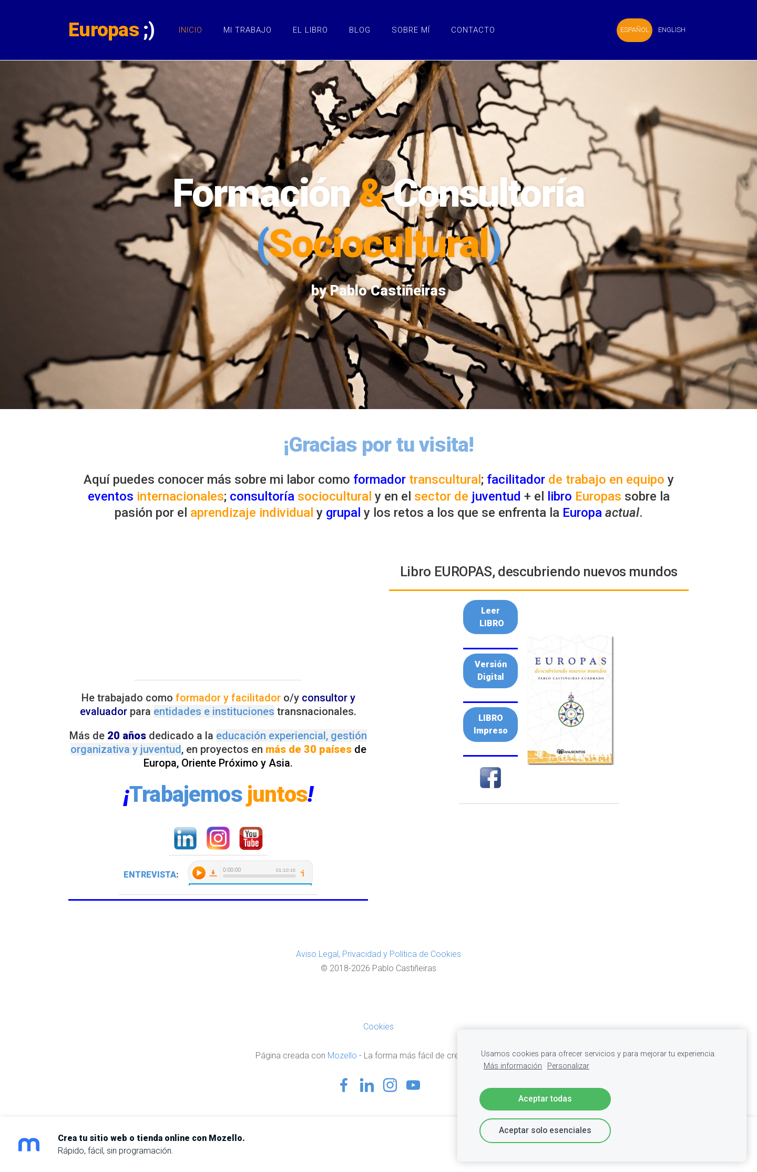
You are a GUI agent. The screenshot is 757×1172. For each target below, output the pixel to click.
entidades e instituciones (214, 711)
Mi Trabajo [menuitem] (247, 30)
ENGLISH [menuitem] (672, 30)
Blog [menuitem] (360, 30)
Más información (513, 1066)
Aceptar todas (545, 1099)
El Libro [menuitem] (310, 30)
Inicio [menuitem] (190, 30)
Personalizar (568, 1066)
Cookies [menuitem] (378, 1027)
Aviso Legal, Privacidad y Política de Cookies (378, 954)
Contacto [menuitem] (473, 30)
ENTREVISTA (150, 875)
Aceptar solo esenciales (545, 1130)
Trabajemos (218, 794)
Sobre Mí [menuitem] (411, 30)
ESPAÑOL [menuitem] (634, 30)
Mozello (342, 1056)
